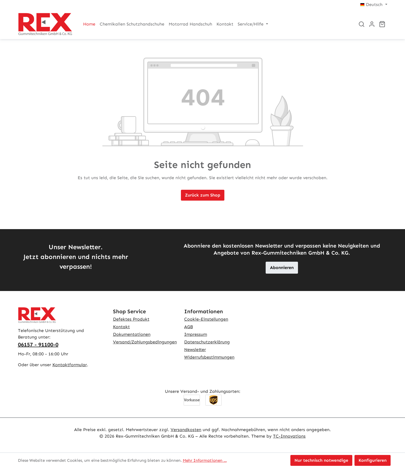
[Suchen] (361, 24)
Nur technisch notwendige (321, 460)
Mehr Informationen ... (205, 460)
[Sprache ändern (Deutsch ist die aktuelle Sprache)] (373, 4)
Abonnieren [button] (282, 267)
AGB (188, 326)
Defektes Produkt (131, 319)
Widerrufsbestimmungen (209, 357)
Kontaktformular (69, 364)
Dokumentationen (131, 334)
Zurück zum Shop (202, 195)
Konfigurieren (373, 460)
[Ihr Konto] (372, 24)
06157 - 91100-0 (38, 344)
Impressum (195, 334)
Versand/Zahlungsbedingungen (145, 341)
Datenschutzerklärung (207, 341)
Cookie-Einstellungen (206, 319)
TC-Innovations (289, 436)
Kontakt (121, 326)
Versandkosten (186, 429)
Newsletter (195, 349)
